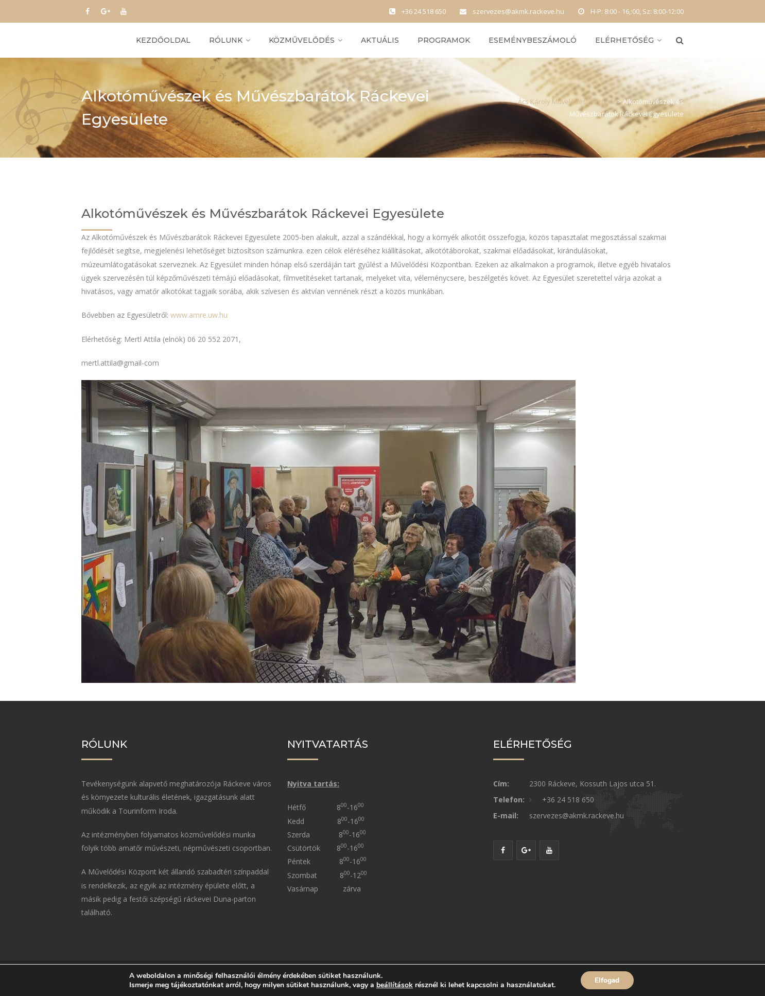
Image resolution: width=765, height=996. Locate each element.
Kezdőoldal (163, 42)
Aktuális (380, 42)
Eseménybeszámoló (533, 42)
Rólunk (225, 42)
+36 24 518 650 (568, 804)
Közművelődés (302, 42)
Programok (444, 42)
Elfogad (607, 980)
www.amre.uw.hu (199, 319)
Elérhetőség (624, 42)
